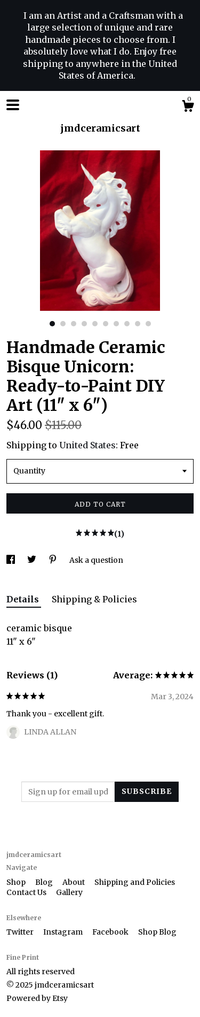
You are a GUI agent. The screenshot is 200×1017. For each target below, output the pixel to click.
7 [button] (116, 323)
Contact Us (27, 892)
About (74, 882)
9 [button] (137, 323)
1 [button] (52, 323)
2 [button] (63, 323)
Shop (16, 882)
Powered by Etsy (37, 998)
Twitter (20, 932)
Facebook (111, 932)
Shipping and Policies (134, 882)
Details (23, 599)
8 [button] (127, 323)
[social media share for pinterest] (54, 560)
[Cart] (188, 108)
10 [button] (148, 323)
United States (87, 445)
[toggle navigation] (12, 105)
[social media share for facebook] (11, 560)
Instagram (63, 932)
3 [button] (73, 323)
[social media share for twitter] (32, 560)
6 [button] (105, 323)
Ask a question (96, 560)
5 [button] (95, 323)
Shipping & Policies (94, 599)
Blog (44, 882)
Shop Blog (157, 932)
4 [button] (84, 323)
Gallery (69, 892)
